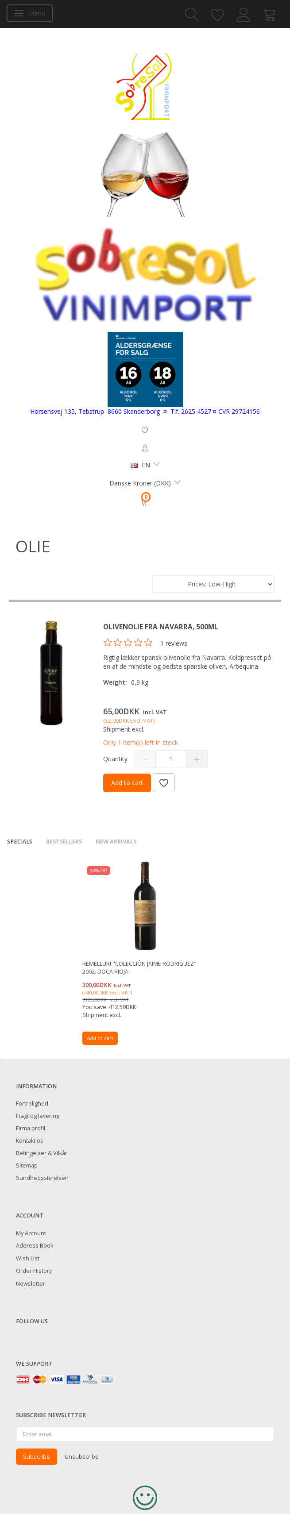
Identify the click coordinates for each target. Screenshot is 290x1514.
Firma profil (30, 1128)
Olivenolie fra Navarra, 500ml (160, 627)
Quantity (116, 759)
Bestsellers (64, 841)
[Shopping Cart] (145, 502)
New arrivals (116, 841)
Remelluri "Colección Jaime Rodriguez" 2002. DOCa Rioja (139, 967)
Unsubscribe (82, 1456)
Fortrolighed (32, 1103)
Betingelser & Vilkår (41, 1153)
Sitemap (27, 1165)
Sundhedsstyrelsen (42, 1178)
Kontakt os (29, 1140)
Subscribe (36, 1456)
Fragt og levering (37, 1116)
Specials (19, 841)
